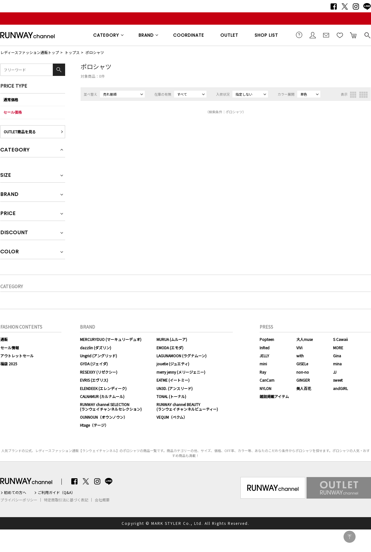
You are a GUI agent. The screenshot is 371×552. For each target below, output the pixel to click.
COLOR (9, 252)
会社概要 (102, 500)
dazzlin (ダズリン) (95, 347)
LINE (367, 6)
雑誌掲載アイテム (274, 396)
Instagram (356, 6)
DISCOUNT (14, 233)
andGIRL (340, 388)
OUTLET (229, 35)
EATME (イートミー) (173, 380)
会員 (312, 35)
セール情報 (9, 347)
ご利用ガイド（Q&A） (56, 492)
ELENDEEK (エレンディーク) (103, 388)
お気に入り (340, 35)
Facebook (333, 6)
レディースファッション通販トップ (29, 52)
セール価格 (12, 112)
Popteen (267, 339)
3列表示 (353, 95)
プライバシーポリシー (18, 500)
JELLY (264, 355)
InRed (264, 347)
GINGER (303, 380)
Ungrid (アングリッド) (98, 355)
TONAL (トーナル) (171, 396)
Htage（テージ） (94, 425)
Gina (337, 355)
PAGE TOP (350, 537)
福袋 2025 (8, 363)
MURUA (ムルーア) (171, 339)
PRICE (8, 214)
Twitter (344, 6)
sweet (338, 380)
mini (263, 363)
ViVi (299, 347)
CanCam (267, 380)
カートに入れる (353, 35)
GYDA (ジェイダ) (94, 363)
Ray (263, 372)
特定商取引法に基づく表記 (66, 500)
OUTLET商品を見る (20, 131)
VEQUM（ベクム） (171, 417)
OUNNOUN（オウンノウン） (103, 417)
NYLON (265, 388)
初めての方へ (15, 492)
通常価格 (10, 99)
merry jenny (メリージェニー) (180, 372)
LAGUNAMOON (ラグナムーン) (181, 355)
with (300, 355)
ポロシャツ (94, 52)
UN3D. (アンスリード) (174, 388)
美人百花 (303, 388)
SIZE (5, 176)
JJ (334, 372)
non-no (302, 372)
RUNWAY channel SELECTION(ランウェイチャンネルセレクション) (111, 406)
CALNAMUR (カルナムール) (102, 396)
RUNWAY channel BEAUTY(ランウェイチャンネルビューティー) (187, 406)
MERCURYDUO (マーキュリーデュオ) (110, 339)
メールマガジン (326, 35)
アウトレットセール (17, 355)
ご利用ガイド (299, 35)
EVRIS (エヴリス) (94, 380)
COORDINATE (188, 35)
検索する (367, 35)
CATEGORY (106, 35)
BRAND (146, 35)
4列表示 (363, 95)
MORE (338, 347)
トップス (72, 52)
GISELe (302, 363)
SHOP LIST (266, 35)
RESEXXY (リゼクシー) (98, 372)
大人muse (304, 339)
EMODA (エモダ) (169, 347)
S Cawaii (340, 339)
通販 (4, 339)
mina (337, 363)
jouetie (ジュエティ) (172, 363)
